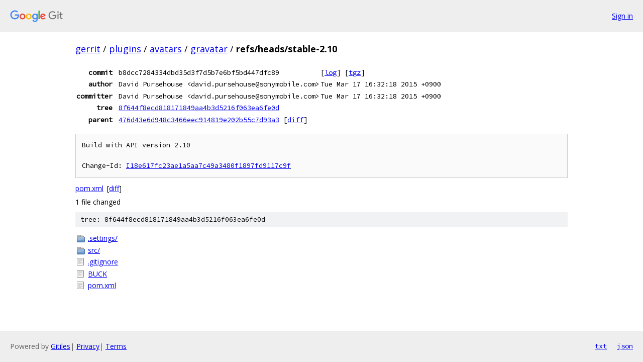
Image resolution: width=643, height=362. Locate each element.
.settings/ (103, 238)
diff (295, 119)
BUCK (97, 274)
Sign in (622, 16)
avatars (166, 49)
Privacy (87, 346)
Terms (116, 346)
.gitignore (103, 261)
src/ (94, 250)
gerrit (87, 49)
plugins (125, 49)
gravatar (209, 49)
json (625, 345)
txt (601, 345)
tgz (355, 72)
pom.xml (89, 188)
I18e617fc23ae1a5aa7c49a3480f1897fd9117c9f (208, 165)
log (331, 72)
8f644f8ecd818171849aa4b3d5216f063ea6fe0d (199, 107)
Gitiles (60, 346)
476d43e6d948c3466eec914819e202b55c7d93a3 (199, 119)
